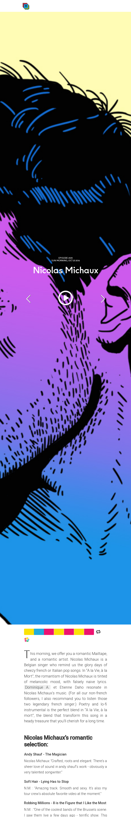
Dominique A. (37, 687)
